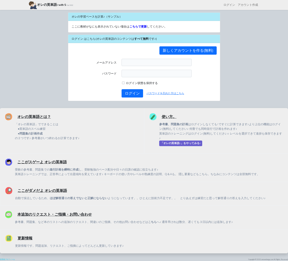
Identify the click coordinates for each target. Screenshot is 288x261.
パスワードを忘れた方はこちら (165, 93)
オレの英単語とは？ (34, 116)
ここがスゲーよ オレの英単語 (42, 162)
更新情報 (25, 238)
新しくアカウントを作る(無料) (188, 50)
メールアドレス (106, 62)
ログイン (229, 5)
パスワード (109, 73)
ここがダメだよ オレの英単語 (42, 190)
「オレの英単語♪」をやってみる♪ (181, 143)
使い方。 (169, 116)
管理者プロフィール (8, 259)
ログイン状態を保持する (142, 83)
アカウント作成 (248, 5)
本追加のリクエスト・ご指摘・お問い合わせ (54, 214)
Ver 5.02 (70, 5)
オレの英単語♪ (52, 4)
